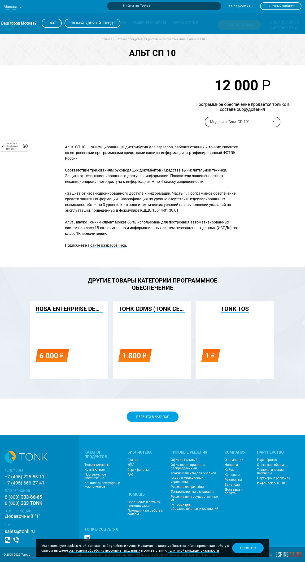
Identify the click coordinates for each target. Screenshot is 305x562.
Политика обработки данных (12, 146)
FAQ (130, 474)
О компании (234, 460)
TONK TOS (235, 308)
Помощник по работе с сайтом (145, 512)
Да (51, 23)
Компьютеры (94, 469)
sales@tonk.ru (241, 6)
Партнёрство (267, 460)
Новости (231, 465)
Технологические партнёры (270, 471)
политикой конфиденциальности (193, 550)
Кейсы (230, 470)
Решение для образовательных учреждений (194, 507)
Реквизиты (233, 479)
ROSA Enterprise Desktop (75, 308)
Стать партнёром (270, 465)
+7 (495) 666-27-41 (24, 483)
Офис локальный (184, 460)
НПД (131, 465)
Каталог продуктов (129, 39)
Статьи (133, 460)
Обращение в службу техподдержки (143, 503)
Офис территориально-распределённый (188, 466)
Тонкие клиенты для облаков (193, 473)
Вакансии (232, 484)
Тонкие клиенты (96, 464)
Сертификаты (138, 470)
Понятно (248, 548)
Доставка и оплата (234, 491)
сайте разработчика (108, 245)
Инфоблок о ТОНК (271, 483)
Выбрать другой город (92, 23)
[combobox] (242, 122)
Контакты (232, 474)
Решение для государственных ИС (194, 498)
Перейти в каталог (152, 417)
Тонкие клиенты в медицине (192, 491)
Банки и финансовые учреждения (187, 480)
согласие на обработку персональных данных (104, 550)
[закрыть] (3, 146)
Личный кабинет (279, 6)
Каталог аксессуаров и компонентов (102, 484)
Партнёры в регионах (273, 478)
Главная (106, 39)
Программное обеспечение (166, 39)
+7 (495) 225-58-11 (24, 477)
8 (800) (23, 497)
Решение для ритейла (187, 487)
